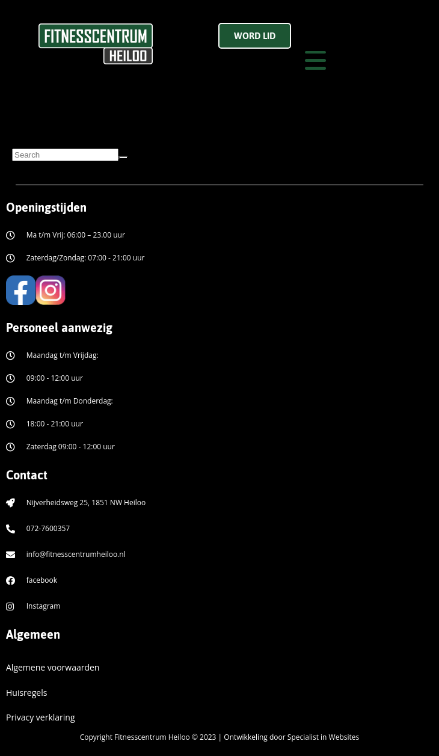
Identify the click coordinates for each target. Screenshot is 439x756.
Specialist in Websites (323, 737)
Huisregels (26, 692)
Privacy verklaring (40, 717)
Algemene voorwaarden (52, 667)
